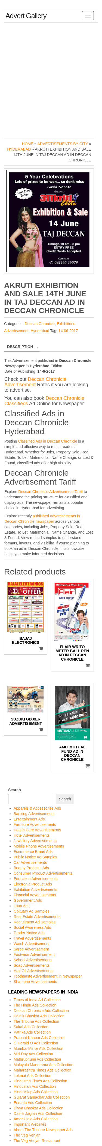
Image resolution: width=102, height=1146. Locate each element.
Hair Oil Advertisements (33, 971)
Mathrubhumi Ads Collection (37, 1059)
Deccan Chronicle (39, 324)
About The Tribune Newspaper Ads (43, 1130)
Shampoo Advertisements (35, 981)
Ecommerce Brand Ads (33, 851)
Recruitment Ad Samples (34, 922)
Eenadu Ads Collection (33, 1102)
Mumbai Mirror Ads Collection (38, 1048)
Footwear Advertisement (34, 954)
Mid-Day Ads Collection (33, 1054)
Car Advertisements (30, 862)
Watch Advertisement (32, 944)
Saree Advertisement (31, 949)
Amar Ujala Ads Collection (36, 1119)
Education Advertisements (36, 878)
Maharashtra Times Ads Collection (42, 1070)
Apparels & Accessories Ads (37, 808)
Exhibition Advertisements (35, 889)
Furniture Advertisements (35, 824)
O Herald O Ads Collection (36, 1043)
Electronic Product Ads (33, 884)
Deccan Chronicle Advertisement (35, 381)
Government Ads (28, 900)
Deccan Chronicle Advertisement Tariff (50, 491)
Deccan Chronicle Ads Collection (41, 1010)
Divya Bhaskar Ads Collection (38, 1108)
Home (27, 144)
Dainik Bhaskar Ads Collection (39, 1016)
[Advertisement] (51, 79)
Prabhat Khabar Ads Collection (40, 1037)
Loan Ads (21, 906)
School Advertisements (33, 960)
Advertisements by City (62, 144)
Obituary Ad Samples (32, 911)
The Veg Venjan (27, 1135)
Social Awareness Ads (32, 927)
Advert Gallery (26, 16)
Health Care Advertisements (37, 830)
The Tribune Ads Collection (36, 1021)
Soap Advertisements (32, 965)
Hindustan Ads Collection (35, 1086)
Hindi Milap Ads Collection (36, 1092)
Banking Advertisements (34, 813)
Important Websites (30, 1124)
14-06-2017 (68, 331)
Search (14, 790)
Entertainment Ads (29, 819)
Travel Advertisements (32, 938)
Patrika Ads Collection (32, 1032)
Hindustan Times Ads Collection (40, 1081)
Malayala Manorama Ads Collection (43, 1065)
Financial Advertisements (35, 895)
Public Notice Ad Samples (35, 857)
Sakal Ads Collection (31, 1027)
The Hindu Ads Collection (35, 1005)
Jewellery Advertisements (35, 841)
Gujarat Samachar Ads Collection (42, 1097)
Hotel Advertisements (32, 835)
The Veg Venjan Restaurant (37, 1140)
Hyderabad (19, 149)
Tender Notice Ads (29, 933)
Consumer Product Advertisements (43, 873)
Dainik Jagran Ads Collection (38, 1113)
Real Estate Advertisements (37, 916)
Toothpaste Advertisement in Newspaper (48, 976)
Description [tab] (20, 347)
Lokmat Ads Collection (32, 1075)
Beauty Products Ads (31, 868)
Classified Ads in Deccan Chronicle (47, 441)
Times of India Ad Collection (37, 1000)
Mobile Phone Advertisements (39, 846)
